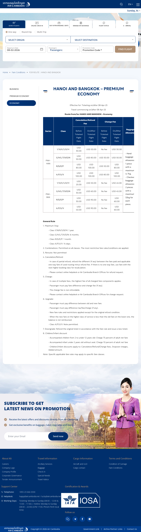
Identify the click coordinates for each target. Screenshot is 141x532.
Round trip (25, 32)
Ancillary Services (45, 464)
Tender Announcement (12, 479)
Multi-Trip (40, 32)
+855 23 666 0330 (27, 492)
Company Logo (8, 467)
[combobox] (38, 39)
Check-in (41, 471)
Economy (14, 103)
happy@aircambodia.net (29, 496)
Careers (5, 464)
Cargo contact (79, 467)
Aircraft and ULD (80, 464)
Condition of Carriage (118, 464)
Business (14, 89)
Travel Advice (43, 479)
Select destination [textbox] (86, 40)
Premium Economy (19, 96)
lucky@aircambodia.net (51, 496)
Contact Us (132, 529)
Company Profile (9, 471)
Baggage (41, 467)
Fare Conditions (115, 467)
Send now (58, 436)
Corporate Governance (12, 475)
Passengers (53, 48)
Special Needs (44, 475)
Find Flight (125, 49)
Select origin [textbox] (16, 40)
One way (11, 32)
